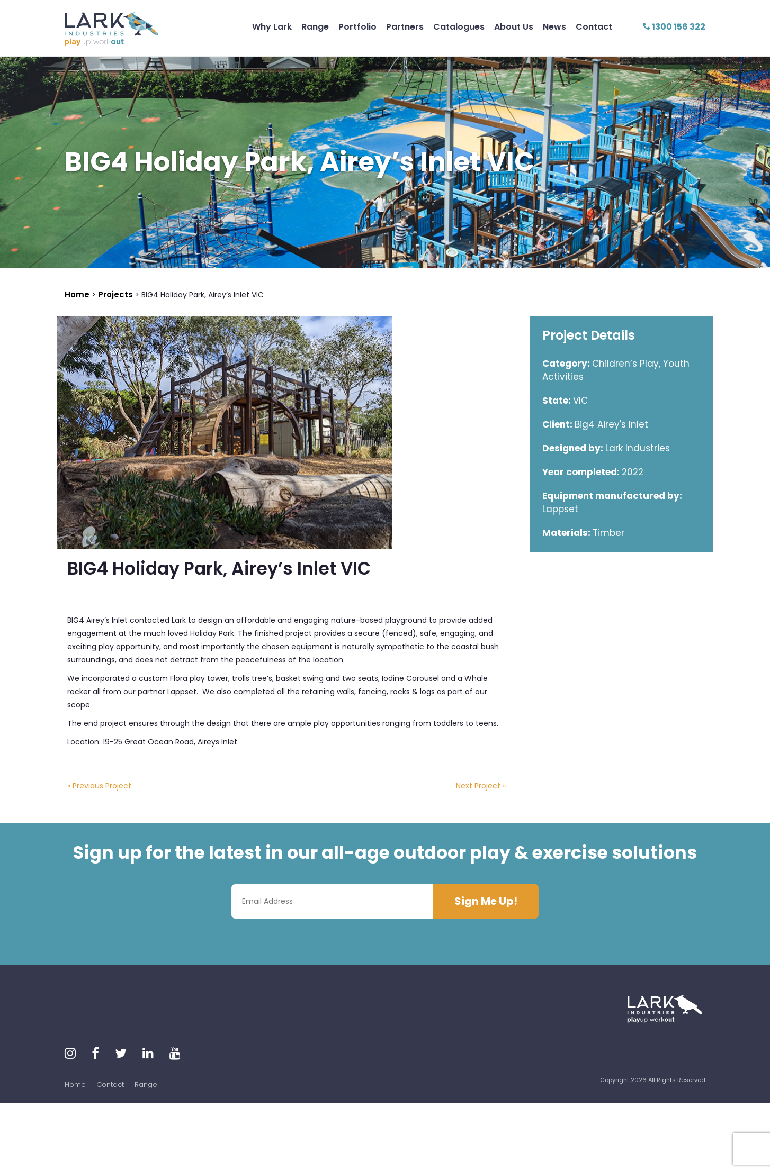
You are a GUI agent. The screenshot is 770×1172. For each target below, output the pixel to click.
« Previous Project (99, 785)
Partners (405, 27)
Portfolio (357, 27)
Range (315, 27)
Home (75, 1084)
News (554, 27)
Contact (594, 27)
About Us (513, 27)
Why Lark (272, 27)
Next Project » (481, 785)
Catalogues (459, 27)
